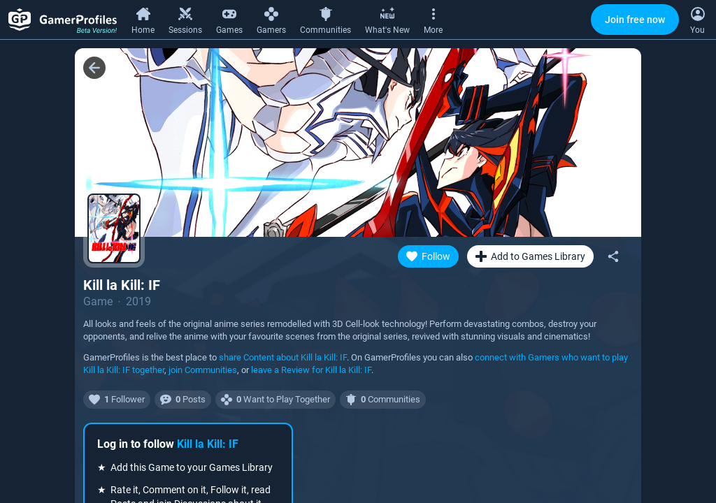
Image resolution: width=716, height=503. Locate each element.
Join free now (635, 19)
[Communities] (325, 19)
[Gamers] (271, 19)
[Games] (229, 19)
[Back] (94, 68)
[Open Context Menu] (697, 19)
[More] (433, 19)
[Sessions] (185, 19)
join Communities (203, 370)
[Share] (613, 256)
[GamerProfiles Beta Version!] (62, 19)
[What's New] (387, 19)
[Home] (143, 19)
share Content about (283, 357)
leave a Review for (311, 370)
